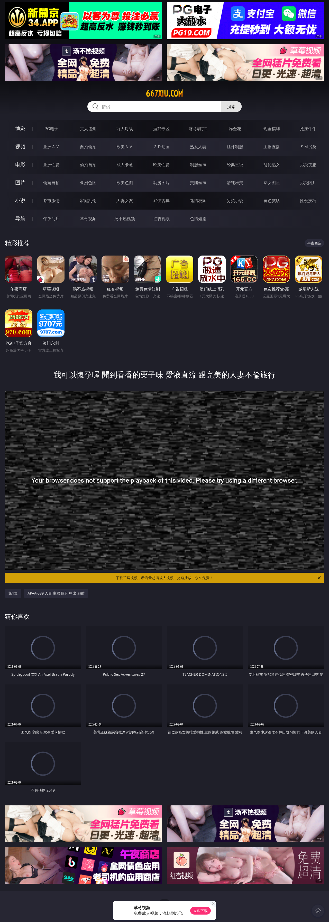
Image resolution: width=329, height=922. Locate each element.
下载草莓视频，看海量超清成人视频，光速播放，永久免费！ (219, 578)
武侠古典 (161, 200)
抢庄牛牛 (308, 128)
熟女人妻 (198, 146)
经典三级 (235, 164)
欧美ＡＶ (124, 146)
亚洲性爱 (51, 164)
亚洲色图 (88, 182)
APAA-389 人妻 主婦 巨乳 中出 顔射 (56, 593)
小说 (20, 200)
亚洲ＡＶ (51, 146)
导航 (20, 218)
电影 (20, 164)
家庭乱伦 (88, 200)
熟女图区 (271, 182)
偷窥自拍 (51, 182)
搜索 (231, 106)
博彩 (20, 128)
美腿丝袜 (198, 182)
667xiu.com (164, 93)
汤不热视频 (124, 218)
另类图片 (308, 182)
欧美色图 (124, 182)
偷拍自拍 (88, 164)
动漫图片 (161, 182)
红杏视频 (161, 218)
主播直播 (271, 146)
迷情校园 (198, 200)
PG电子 (51, 128)
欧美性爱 (161, 164)
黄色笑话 (271, 200)
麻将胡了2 (198, 128)
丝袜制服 (235, 146)
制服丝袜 (198, 164)
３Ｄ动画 (161, 146)
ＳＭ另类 (308, 146)
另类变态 (308, 164)
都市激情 (51, 200)
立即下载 (200, 910)
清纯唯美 (235, 182)
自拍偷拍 (88, 146)
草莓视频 (88, 218)
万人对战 (124, 128)
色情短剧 (198, 218)
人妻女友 (124, 200)
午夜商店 (51, 218)
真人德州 (88, 128)
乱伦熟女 (271, 164)
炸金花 (235, 128)
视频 (20, 146)
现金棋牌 (271, 128)
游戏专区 (161, 128)
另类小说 (235, 200)
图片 (20, 182)
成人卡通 (124, 164)
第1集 (13, 593)
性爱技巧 (308, 200)
